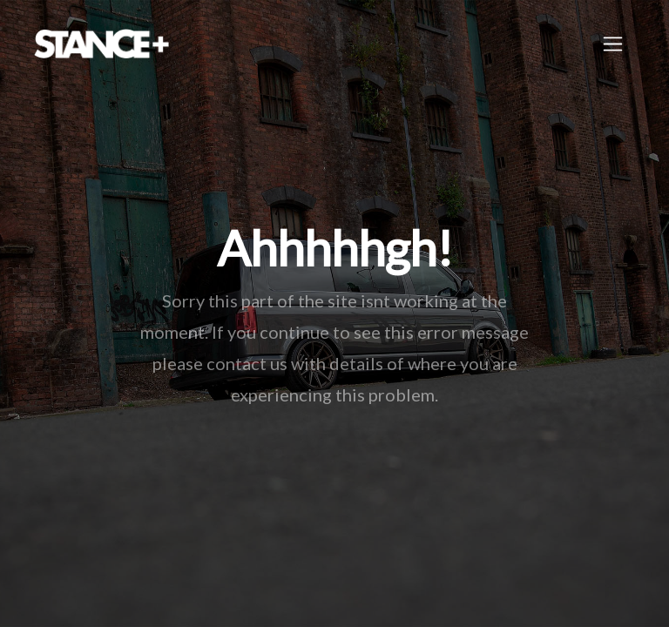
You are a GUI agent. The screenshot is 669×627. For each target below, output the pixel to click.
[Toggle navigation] (613, 44)
